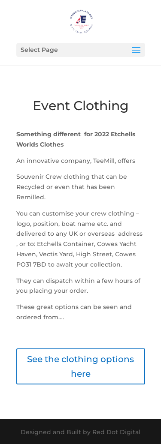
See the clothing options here (80, 366)
